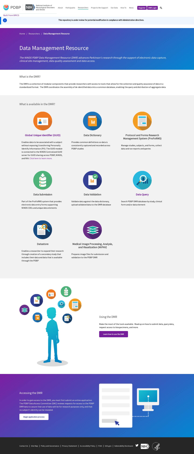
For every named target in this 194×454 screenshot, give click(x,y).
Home (22, 33)
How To (123, 7)
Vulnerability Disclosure (123, 446)
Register (142, 8)
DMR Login (152, 8)
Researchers (34, 33)
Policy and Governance (50, 446)
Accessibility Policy (87, 446)
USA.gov (108, 446)
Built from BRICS (11, 15)
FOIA (100, 446)
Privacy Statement (69, 446)
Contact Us (23, 446)
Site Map (34, 446)
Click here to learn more (41, 158)
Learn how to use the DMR (113, 334)
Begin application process (33, 417)
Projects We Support (99, 7)
